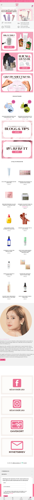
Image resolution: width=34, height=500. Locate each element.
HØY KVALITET (19, 1)
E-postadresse (14, 487)
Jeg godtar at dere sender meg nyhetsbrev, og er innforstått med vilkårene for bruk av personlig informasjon (15, 492)
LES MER (2, 359)
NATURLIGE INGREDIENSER (8, 1)
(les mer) (11, 493)
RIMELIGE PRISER (28, 1)
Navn (14, 483)
